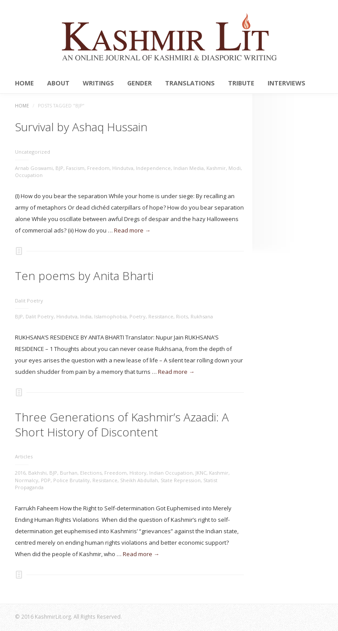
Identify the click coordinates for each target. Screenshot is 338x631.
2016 (20, 472)
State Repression (181, 480)
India (86, 316)
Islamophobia (110, 316)
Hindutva (122, 168)
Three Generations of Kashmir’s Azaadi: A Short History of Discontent (122, 424)
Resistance (160, 316)
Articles (24, 456)
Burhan (68, 472)
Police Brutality (71, 480)
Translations (190, 83)
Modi (234, 168)
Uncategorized (32, 151)
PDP (46, 480)
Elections (91, 472)
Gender (139, 83)
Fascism (75, 168)
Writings (98, 83)
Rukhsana (202, 316)
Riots (182, 316)
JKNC (200, 472)
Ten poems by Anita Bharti (84, 276)
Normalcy (26, 480)
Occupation (29, 175)
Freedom (98, 168)
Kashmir (216, 168)
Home (24, 83)
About (58, 83)
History (138, 472)
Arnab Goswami (34, 168)
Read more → (132, 230)
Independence (153, 168)
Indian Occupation (171, 472)
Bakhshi (37, 472)
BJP (59, 168)
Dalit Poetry (29, 300)
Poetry (137, 316)
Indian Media (188, 168)
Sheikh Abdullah (139, 480)
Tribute (241, 83)
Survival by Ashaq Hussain (81, 127)
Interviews (286, 83)
